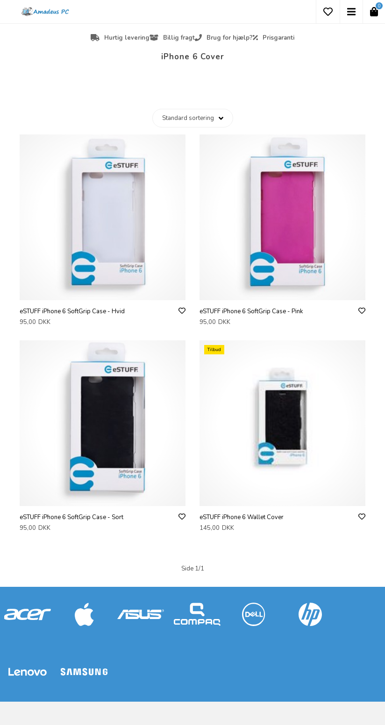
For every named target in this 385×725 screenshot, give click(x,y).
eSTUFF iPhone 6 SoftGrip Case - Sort (71, 517)
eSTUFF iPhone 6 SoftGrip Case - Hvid (72, 311)
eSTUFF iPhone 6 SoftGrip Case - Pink (251, 311)
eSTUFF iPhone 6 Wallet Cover (242, 517)
